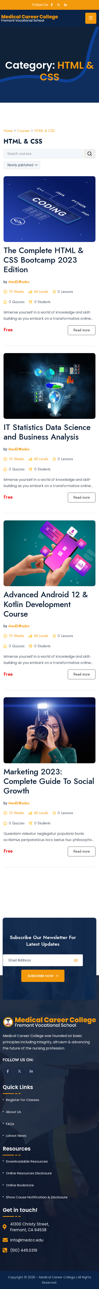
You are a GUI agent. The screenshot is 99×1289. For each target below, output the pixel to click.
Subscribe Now (43, 976)
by (5, 282)
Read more (81, 330)
